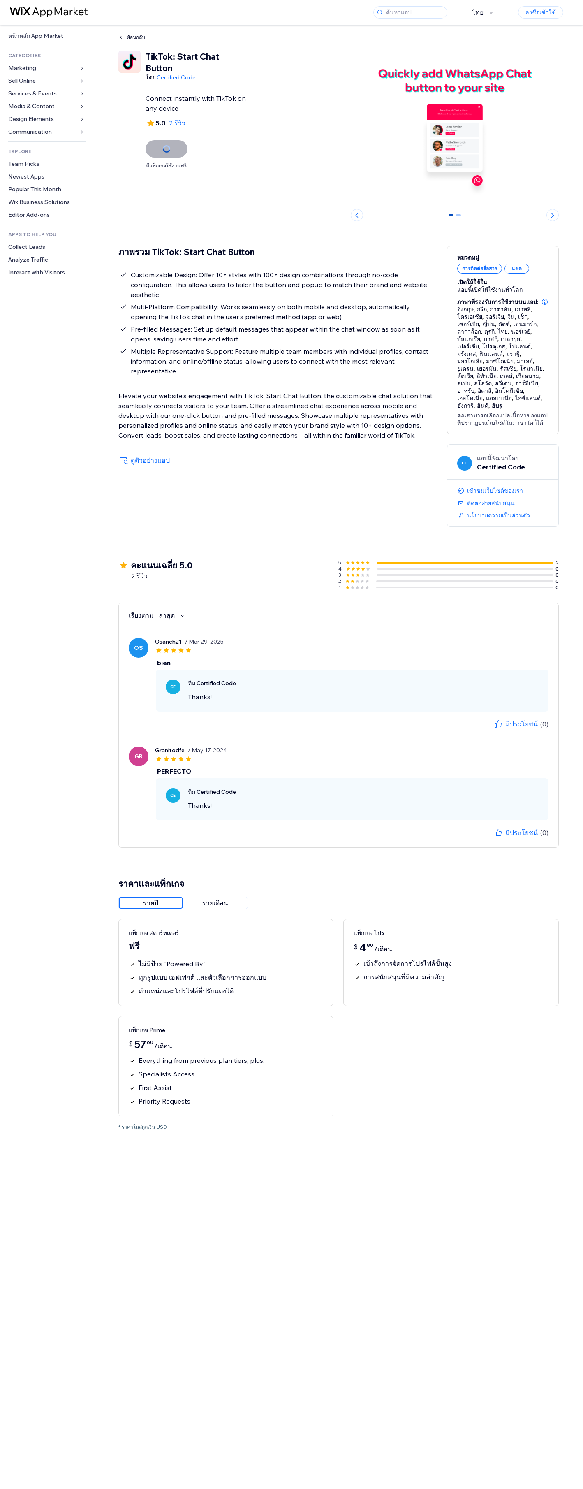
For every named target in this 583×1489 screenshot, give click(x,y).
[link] (47, 36)
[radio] (151, 903)
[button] (544, 302)
